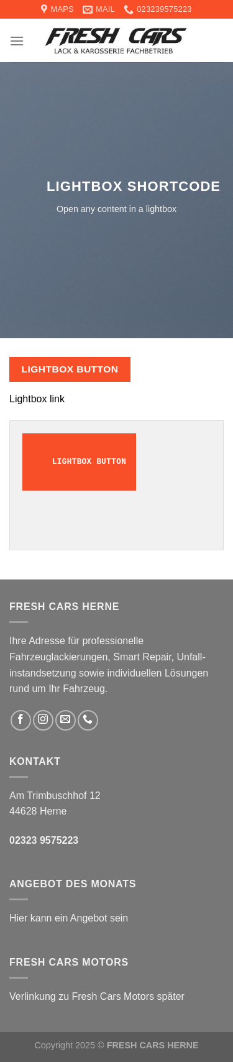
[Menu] (16, 40)
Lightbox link (37, 399)
